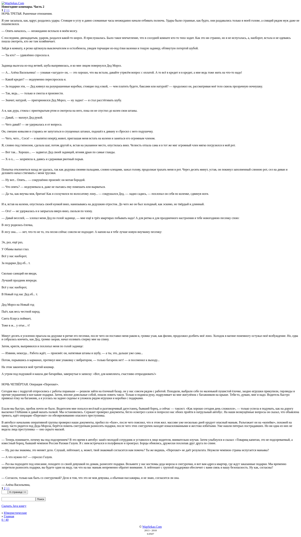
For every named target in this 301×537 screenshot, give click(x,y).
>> (8, 10)
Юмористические (15, 512)
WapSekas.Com (152, 526)
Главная (9, 516)
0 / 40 (5, 519)
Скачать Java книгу (14, 506)
